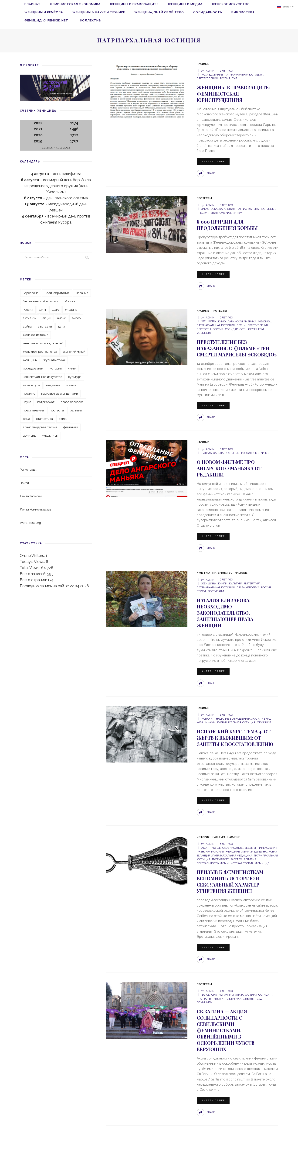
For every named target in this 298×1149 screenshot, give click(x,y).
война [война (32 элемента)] (27, 326)
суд (234, 78)
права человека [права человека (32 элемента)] (72, 402)
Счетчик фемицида (38, 110)
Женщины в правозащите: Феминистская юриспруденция (233, 93)
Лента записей (31, 496)
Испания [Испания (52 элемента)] (81, 293)
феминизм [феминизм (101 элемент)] (70, 427)
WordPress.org (30, 522)
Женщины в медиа (185, 4)
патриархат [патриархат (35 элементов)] (45, 402)
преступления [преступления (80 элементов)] (33, 410)
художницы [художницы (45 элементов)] (50, 435)
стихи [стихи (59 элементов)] (63, 419)
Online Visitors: (33, 555)
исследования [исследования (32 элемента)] (33, 368)
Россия (225, 78)
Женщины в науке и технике (98, 12)
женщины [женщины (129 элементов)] (30, 360)
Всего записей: (33, 574)
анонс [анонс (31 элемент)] (61, 318)
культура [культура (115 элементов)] (74, 377)
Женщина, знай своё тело (159, 12)
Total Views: (30, 568)
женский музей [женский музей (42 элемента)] (74, 351)
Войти (24, 483)
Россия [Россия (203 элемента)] (28, 309)
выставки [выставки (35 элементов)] (45, 326)
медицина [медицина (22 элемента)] (53, 385)
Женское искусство (231, 4)
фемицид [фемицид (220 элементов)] (29, 435)
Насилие (203, 64)
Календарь (30, 161)
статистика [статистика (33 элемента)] (44, 419)
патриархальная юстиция (244, 74)
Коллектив (90, 20)
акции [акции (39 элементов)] (47, 318)
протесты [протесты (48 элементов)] (57, 410)
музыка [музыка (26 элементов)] (71, 385)
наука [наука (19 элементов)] (27, 402)
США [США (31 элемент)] (55, 309)
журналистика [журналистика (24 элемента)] (54, 360)
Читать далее (213, 161)
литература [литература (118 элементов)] (31, 385)
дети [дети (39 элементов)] (61, 326)
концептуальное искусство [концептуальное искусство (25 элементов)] (42, 377)
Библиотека (243, 12)
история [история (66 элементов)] (56, 368)
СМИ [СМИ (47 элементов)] (42, 309)
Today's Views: (33, 561)
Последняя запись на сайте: (45, 586)
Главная (32, 4)
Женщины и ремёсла (43, 12)
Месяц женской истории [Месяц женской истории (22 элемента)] (40, 301)
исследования (212, 74)
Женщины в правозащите (134, 4)
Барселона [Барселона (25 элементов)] (30, 293)
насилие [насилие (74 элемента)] (29, 393)
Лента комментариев (35, 509)
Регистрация (29, 469)
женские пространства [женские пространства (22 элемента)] (40, 351)
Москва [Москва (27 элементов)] (69, 301)
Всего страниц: (34, 580)
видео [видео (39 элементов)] (76, 318)
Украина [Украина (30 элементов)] (71, 309)
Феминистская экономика (75, 4)
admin (210, 70)
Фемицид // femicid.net (47, 20)
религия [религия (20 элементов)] (76, 410)
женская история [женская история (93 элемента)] (35, 335)
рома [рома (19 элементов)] (26, 419)
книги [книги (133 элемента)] (72, 368)
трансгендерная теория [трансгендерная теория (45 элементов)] (40, 427)
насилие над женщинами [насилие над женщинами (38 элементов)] (59, 393)
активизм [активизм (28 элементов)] (30, 318)
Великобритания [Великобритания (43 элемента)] (56, 293)
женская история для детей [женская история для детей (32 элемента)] (43, 343)
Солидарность (207, 12)
